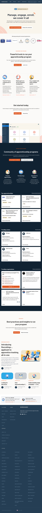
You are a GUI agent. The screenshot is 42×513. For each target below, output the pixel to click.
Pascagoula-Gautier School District (32, 292)
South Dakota (31, 469)
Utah (29, 478)
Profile (31, 287)
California (28, 233)
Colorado (4, 469)
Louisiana (17, 452)
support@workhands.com (31, 401)
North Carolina (18, 495)
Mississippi (17, 469)
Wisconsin (30, 498)
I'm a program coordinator (15, 159)
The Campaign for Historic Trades (31, 211)
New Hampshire (18, 483)
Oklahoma (30, 452)
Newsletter (13, 411)
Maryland (17, 457)
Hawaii (3, 486)
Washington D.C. (32, 492)
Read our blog (16, 332)
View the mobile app (20, 94)
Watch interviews (24, 332)
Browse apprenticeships (36, 193)
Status (3, 422)
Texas (27, 248)
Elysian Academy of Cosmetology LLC (30, 273)
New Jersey (17, 486)
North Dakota (18, 498)
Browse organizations (37, 269)
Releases (12, 416)
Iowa (3, 498)
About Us (4, 432)
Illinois (3, 492)
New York (17, 492)
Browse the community (27, 27)
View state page (11, 244)
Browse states (38, 229)
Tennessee (30, 472)
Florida (3, 478)
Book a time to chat (10, 401)
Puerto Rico (31, 460)
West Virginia (31, 495)
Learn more (25, 64)
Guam (3, 483)
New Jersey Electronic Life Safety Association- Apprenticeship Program (12, 212)
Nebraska (17, 478)
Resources (4, 419)
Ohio (16, 505)
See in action (33, 94)
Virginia (30, 483)
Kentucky (4, 504)
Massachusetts (18, 460)
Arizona (4, 460)
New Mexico (17, 489)
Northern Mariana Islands (19, 502)
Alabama (4, 452)
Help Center (13, 413)
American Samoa (5, 457)
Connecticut (5, 472)
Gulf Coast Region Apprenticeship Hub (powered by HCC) (32, 198)
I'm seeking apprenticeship (27, 159)
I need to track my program (15, 27)
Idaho (3, 489)
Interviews (12, 419)
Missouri (17, 472)
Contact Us (4, 443)
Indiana (3, 495)
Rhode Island (31, 463)
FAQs (3, 416)
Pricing (3, 413)
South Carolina (9, 248)
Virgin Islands (31, 486)
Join (3, 425)
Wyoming (30, 501)
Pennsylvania (31, 457)
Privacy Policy (5, 437)
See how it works (6, 94)
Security (4, 440)
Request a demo (17, 64)
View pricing (25, 113)
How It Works (5, 411)
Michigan (8, 233)
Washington (31, 489)
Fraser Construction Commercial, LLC (10, 197)
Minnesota (17, 466)
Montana (17, 475)
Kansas (3, 501)
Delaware (4, 475)
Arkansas (4, 463)
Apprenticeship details (11, 206)
